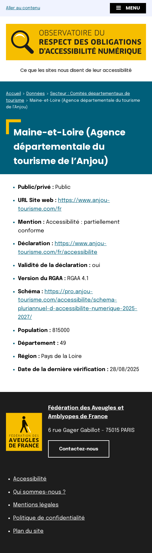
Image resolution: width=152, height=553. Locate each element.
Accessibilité (30, 479)
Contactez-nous (78, 449)
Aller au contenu (23, 8)
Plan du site (28, 531)
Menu (128, 7)
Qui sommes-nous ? (39, 492)
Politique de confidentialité (49, 518)
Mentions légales (36, 505)
